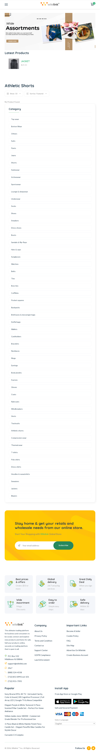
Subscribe (63, 545)
